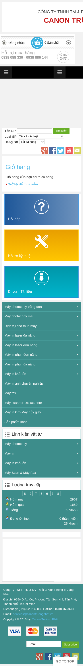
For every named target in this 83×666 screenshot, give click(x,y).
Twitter (60, 150)
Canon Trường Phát (45, 619)
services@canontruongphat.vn (33, 614)
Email (77, 150)
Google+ (44, 150)
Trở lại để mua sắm (22, 184)
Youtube (69, 150)
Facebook (52, 150)
